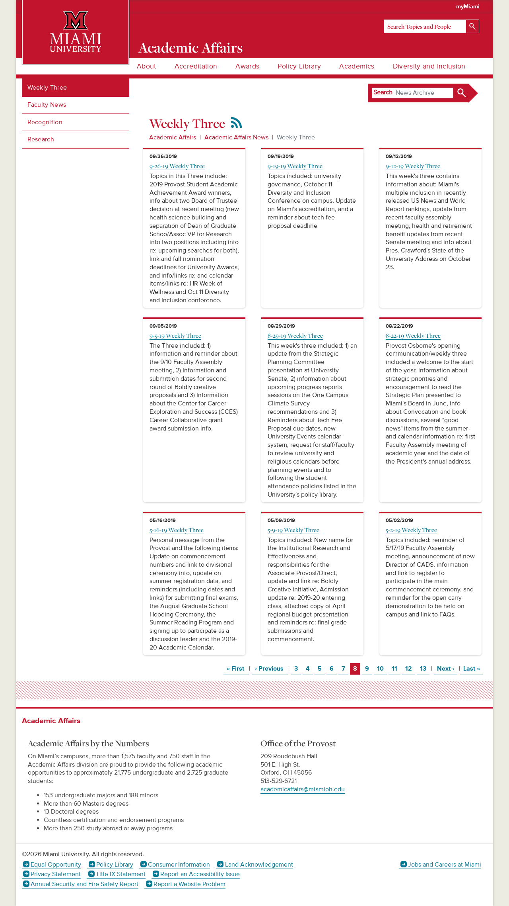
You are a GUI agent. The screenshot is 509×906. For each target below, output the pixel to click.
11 (395, 668)
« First (238, 668)
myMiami (468, 6)
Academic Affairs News (236, 137)
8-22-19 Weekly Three (413, 335)
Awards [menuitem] (247, 66)
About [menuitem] (146, 66)
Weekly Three (47, 88)
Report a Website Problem (189, 884)
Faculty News (46, 105)
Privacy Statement (56, 874)
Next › (447, 668)
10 (382, 668)
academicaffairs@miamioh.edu (302, 789)
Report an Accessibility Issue (200, 874)
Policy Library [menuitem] (299, 66)
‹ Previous (271, 668)
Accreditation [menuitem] (196, 66)
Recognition (45, 122)
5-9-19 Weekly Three (293, 530)
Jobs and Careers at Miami (444, 865)
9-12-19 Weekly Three (413, 166)
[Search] (431, 26)
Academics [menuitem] (356, 66)
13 (424, 668)
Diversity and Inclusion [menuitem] (429, 66)
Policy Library (114, 865)
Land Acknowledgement (259, 865)
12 (410, 668)
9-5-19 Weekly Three (175, 335)
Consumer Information (179, 865)
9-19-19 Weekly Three (295, 166)
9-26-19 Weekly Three (177, 166)
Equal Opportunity (56, 865)
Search (382, 92)
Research (40, 139)
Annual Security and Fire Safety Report (84, 884)
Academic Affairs (190, 47)
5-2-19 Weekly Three (411, 530)
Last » (473, 668)
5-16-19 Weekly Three (177, 530)
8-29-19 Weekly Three (295, 335)
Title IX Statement (121, 874)
